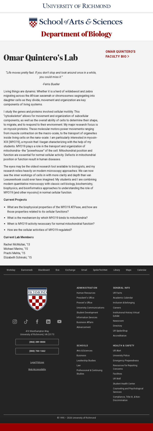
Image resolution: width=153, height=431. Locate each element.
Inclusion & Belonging (124, 302)
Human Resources (86, 293)
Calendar (141, 270)
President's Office (85, 298)
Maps (128, 270)
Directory (117, 326)
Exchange (70, 270)
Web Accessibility (37, 369)
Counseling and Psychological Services (128, 390)
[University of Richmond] (77, 6)
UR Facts (117, 293)
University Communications (90, 307)
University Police (121, 355)
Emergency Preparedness (126, 360)
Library (117, 270)
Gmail (84, 270)
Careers (117, 307)
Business (81, 355)
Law (79, 365)
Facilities (117, 374)
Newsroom (118, 321)
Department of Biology (76, 33)
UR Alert (117, 350)
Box (57, 270)
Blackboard (44, 270)
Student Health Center (124, 383)
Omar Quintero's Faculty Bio (121, 54)
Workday (11, 270)
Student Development (87, 312)
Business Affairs (85, 322)
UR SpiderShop (120, 331)
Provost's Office (84, 302)
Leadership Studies (86, 360)
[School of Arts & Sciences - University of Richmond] (76, 23)
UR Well (117, 378)
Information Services (87, 317)
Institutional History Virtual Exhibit (126, 314)
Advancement (84, 327)
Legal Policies (37, 362)
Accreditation (120, 335)
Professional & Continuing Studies (89, 372)
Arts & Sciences (84, 350)
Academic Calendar (123, 298)
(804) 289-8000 (37, 342)
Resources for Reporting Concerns (125, 367)
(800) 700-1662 (37, 351)
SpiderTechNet (100, 270)
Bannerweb (26, 270)
